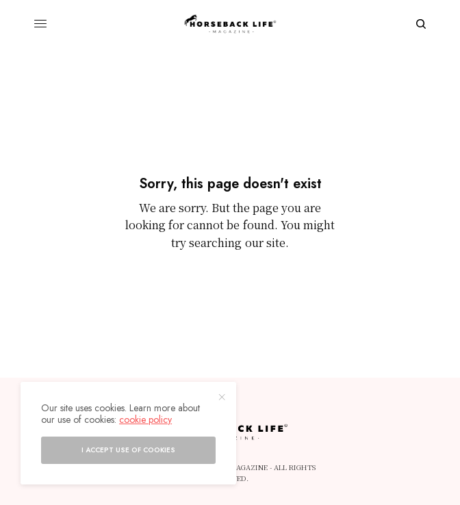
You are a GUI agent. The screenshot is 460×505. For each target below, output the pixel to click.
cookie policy (145, 419)
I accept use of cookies (128, 450)
